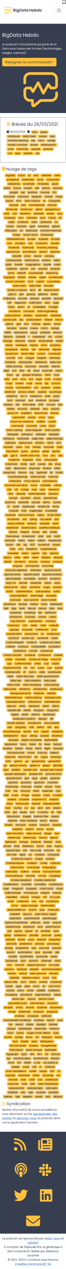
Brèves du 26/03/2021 (35, 124)
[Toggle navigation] (59, 10)
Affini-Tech (52, 1238)
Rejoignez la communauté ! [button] (29, 62)
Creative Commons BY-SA (33, 1264)
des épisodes (42, 1114)
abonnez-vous (27, 1118)
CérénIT (33, 1243)
